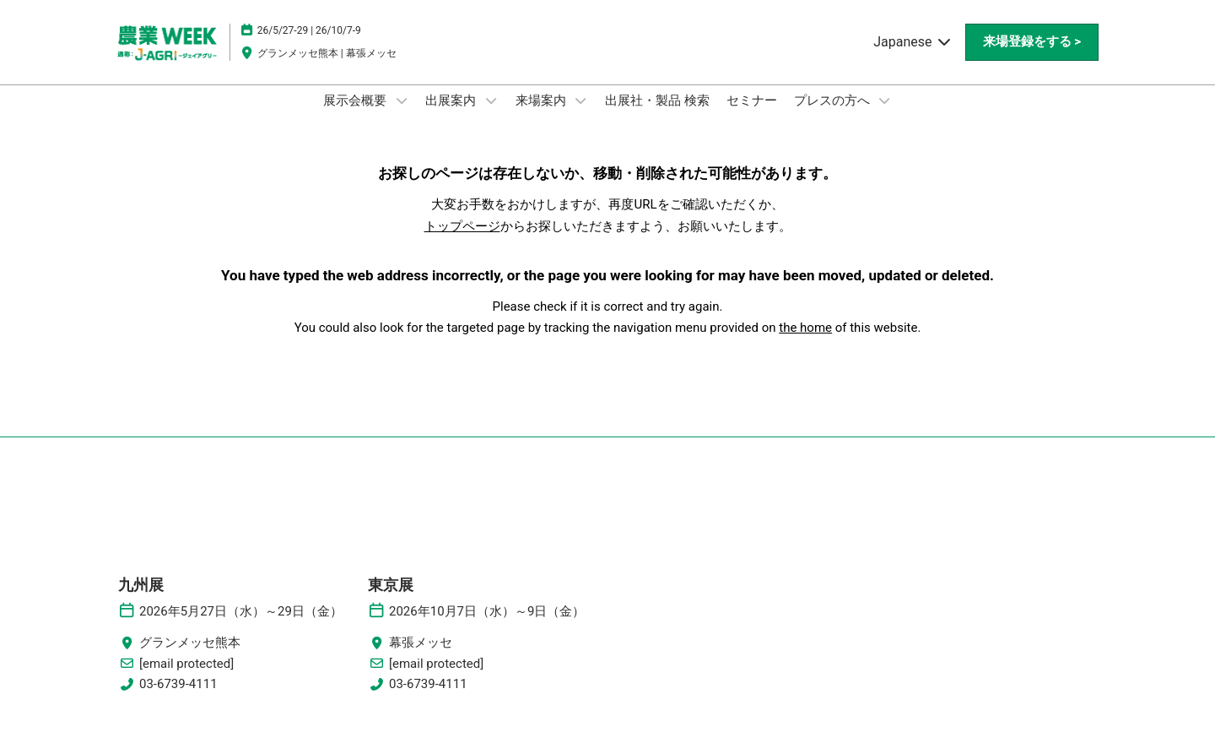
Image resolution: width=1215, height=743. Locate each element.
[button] (1032, 58)
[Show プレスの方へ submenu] (884, 116)
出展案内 (452, 116)
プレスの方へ (833, 116)
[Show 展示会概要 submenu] (401, 116)
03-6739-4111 (178, 700)
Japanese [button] (912, 58)
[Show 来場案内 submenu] (580, 116)
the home (805, 343)
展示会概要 (356, 116)
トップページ (462, 242)
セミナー (751, 116)
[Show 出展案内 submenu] (491, 116)
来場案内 (543, 116)
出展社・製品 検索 (657, 116)
